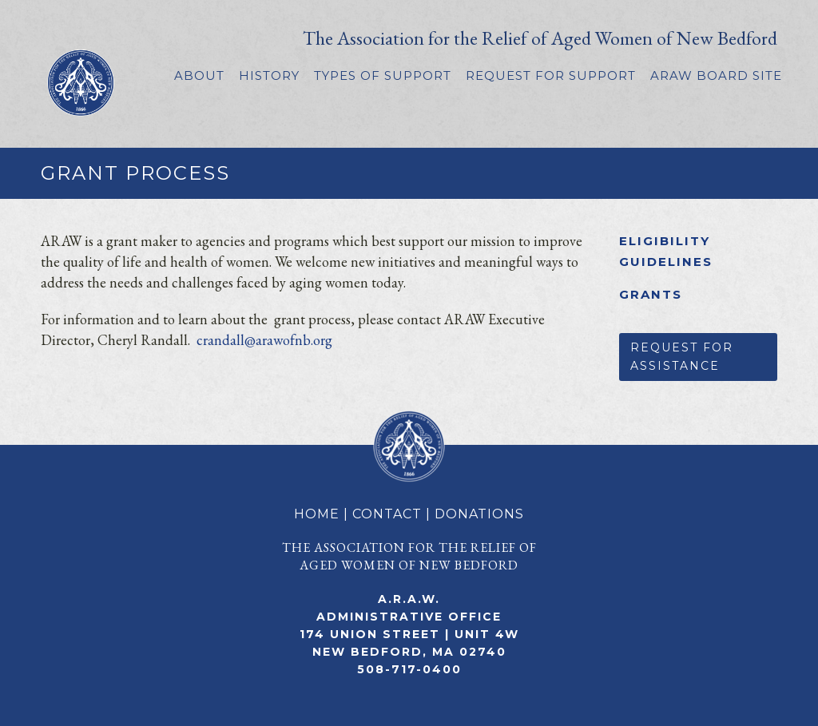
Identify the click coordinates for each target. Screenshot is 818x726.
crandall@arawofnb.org (264, 340)
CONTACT (387, 514)
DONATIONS (479, 514)
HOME (317, 514)
